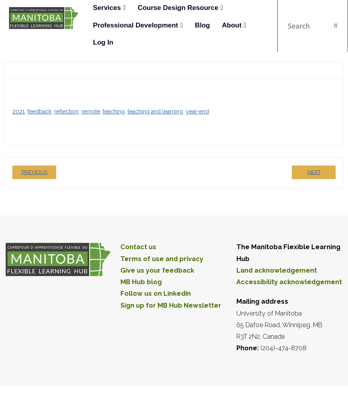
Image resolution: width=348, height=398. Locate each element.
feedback (39, 111)
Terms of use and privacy (161, 259)
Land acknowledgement (276, 270)
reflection (66, 111)
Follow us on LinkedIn (155, 293)
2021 (18, 111)
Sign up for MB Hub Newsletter (170, 305)
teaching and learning (155, 111)
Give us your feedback (157, 270)
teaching (114, 111)
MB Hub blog (141, 282)
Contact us (138, 247)
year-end (197, 111)
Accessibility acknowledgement (289, 282)
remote (90, 111)
